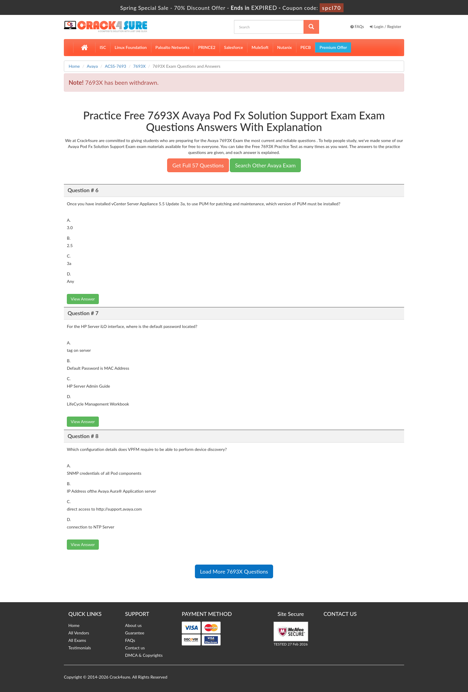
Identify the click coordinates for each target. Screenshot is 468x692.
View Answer (83, 298)
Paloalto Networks (173, 47)
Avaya (92, 66)
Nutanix (284, 47)
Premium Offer (333, 47)
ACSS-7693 (115, 66)
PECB (306, 47)
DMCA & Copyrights (144, 655)
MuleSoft (260, 47)
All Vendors (78, 632)
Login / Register (385, 26)
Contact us (135, 647)
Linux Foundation (131, 47)
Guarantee (134, 632)
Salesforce (233, 47)
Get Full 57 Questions (198, 165)
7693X (139, 66)
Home (74, 66)
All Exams (77, 640)
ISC (103, 47)
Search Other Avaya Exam (265, 165)
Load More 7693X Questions (234, 571)
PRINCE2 (206, 47)
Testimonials (79, 647)
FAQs (357, 26)
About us (133, 625)
